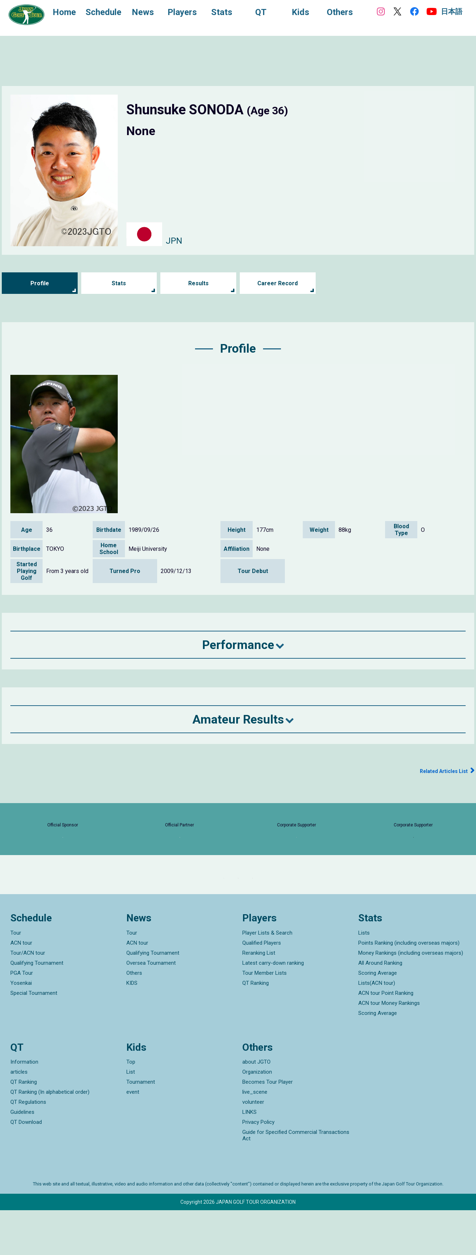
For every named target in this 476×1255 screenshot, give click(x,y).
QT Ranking (255, 1027)
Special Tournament (33, 1037)
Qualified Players (261, 987)
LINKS (249, 1157)
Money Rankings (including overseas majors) (410, 997)
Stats (119, 283)
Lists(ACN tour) (376, 1027)
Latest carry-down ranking (273, 1007)
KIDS (131, 1027)
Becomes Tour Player (267, 1126)
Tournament (140, 1126)
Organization (257, 1116)
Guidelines (22, 1157)
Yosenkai (21, 1027)
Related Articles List (438, 770)
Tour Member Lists (264, 1017)
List (130, 1116)
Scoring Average (377, 1017)
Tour (15, 977)
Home (71, 14)
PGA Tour (21, 1017)
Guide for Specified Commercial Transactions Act (295, 1180)
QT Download (26, 1167)
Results (198, 283)
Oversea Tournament (151, 1007)
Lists (364, 977)
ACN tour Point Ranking (385, 1037)
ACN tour (21, 987)
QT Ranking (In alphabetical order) (49, 1137)
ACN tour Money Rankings (389, 1047)
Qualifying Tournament (36, 1007)
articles (19, 1116)
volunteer (253, 1147)
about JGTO (256, 1106)
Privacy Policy (258, 1167)
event (132, 1137)
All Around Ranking (380, 1007)
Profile (39, 283)
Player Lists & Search (267, 977)
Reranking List (258, 997)
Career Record (277, 283)
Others (134, 1017)
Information (24, 1106)
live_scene (254, 1137)
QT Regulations (28, 1147)
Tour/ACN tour (27, 997)
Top (130, 1106)
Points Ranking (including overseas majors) (409, 987)
